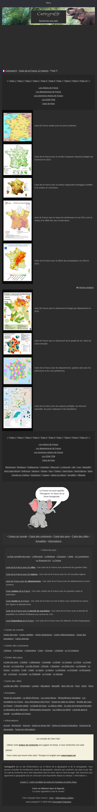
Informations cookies (64, 798)
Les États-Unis (67, 666)
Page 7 (60, 81)
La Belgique (49, 556)
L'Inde (24, 670)
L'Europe (49, 650)
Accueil (7, 725)
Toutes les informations (25, 729)
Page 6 (52, 81)
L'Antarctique (30, 650)
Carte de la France (18, 591)
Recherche (16, 725)
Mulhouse (26, 471)
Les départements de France (48, 92)
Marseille (87, 467)
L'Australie (46, 662)
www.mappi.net (68, 755)
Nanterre (35, 471)
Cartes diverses (22, 639)
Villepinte (81, 475)
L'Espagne (61, 556)
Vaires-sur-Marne (58, 475)
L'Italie (70, 556)
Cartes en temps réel (41, 725)
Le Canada (67, 662)
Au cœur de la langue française (77, 706)
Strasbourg (35, 475)
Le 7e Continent (72, 650)
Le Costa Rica (18, 666)
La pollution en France (21, 713)
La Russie (12, 674)
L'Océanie (58, 650)
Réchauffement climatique (69, 698)
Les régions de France (48, 88)
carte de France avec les (23, 581)
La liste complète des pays (18, 556)
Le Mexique (60, 670)
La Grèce (15, 670)
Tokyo (90, 686)
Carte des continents (40, 536)
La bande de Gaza (38, 706)
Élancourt (55, 467)
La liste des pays (11, 662)
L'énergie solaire (21, 706)
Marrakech (45, 686)
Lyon (79, 467)
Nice (51, 471)
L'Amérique (18, 650)
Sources (26, 725)
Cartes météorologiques (64, 635)
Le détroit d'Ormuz (31, 698)
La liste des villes (11, 686)
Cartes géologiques (43, 635)
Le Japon (40, 670)
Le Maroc (49, 670)
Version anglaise (86, 287)
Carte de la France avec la (28, 611)
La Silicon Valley (55, 706)
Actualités (41, 541)
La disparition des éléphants (16, 710)
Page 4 (36, 81)
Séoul (84, 686)
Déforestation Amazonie (40, 710)
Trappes (45, 475)
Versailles (72, 475)
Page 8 (67, 81)
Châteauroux (33, 467)
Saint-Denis (67, 471)
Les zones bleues (48, 698)
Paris (77, 686)
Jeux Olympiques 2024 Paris (37, 702)
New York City (67, 686)
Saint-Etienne (80, 471)
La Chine (77, 662)
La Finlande (81, 666)
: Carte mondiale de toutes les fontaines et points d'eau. (48, 782)
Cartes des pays (11, 635)
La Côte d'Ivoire (32, 666)
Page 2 (20, 81)
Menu (48, 3)
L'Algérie (24, 662)
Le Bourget (65, 467)
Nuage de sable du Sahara (63, 702)
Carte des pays (62, 536)
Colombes (44, 467)
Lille (73, 467)
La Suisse (57, 560)
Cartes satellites (27, 635)
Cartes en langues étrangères (65, 725)
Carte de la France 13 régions (34, 71)
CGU (51, 798)
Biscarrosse (10, 467)
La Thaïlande (34, 674)
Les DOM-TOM (48, 100)
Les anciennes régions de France (48, 96)
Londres (35, 686)
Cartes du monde (18, 536)
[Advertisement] (48, 46)
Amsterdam (25, 686)
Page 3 (28, 81)
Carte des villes (80, 536)
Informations (54, 541)
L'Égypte (45, 666)
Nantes (44, 471)
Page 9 (75, 81)
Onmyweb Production (62, 802)
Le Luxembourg (82, 556)
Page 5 (44, 81)
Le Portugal (72, 670)
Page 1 (13, 81)
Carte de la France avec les (20, 567)
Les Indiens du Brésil (61, 710)
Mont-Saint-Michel (12, 471)
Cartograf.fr (11, 71)
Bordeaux (21, 467)
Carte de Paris (48, 103)
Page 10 (83, 81)
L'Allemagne (37, 556)
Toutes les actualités (12, 698)
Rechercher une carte (48, 21)
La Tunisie (46, 674)
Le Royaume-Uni (43, 560)
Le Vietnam (58, 674)
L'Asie (40, 650)
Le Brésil (56, 662)
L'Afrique (7, 650)
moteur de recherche (28, 745)
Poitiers (57, 471)
